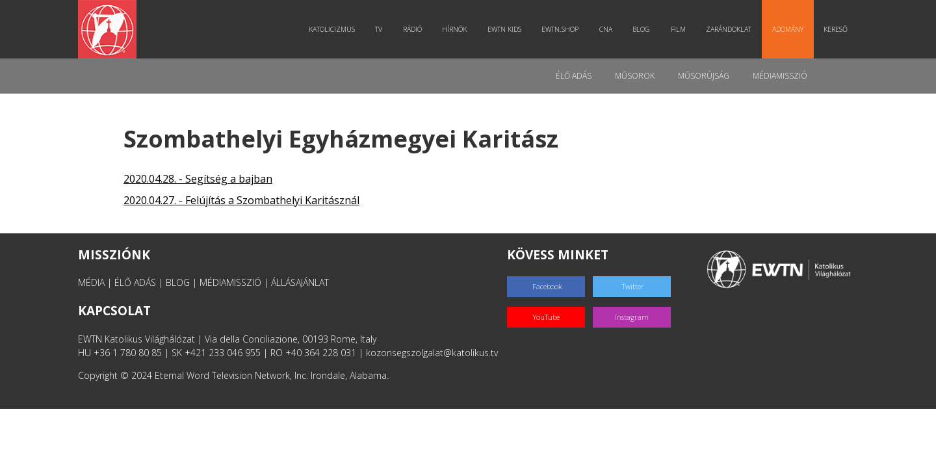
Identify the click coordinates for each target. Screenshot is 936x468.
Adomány (787, 29)
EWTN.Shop (559, 29)
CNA (605, 29)
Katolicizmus (332, 29)
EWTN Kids (504, 29)
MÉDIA (91, 282)
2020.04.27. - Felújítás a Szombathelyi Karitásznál (241, 200)
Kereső (836, 29)
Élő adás (574, 75)
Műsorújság (703, 75)
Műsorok (635, 75)
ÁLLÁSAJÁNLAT (300, 282)
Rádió (412, 29)
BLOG (178, 282)
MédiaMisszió (780, 75)
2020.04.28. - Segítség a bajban (198, 179)
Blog (641, 29)
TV (378, 29)
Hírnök (454, 29)
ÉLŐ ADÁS (135, 282)
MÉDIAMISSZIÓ (230, 282)
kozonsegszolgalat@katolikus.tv (432, 352)
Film (678, 29)
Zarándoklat (728, 29)
